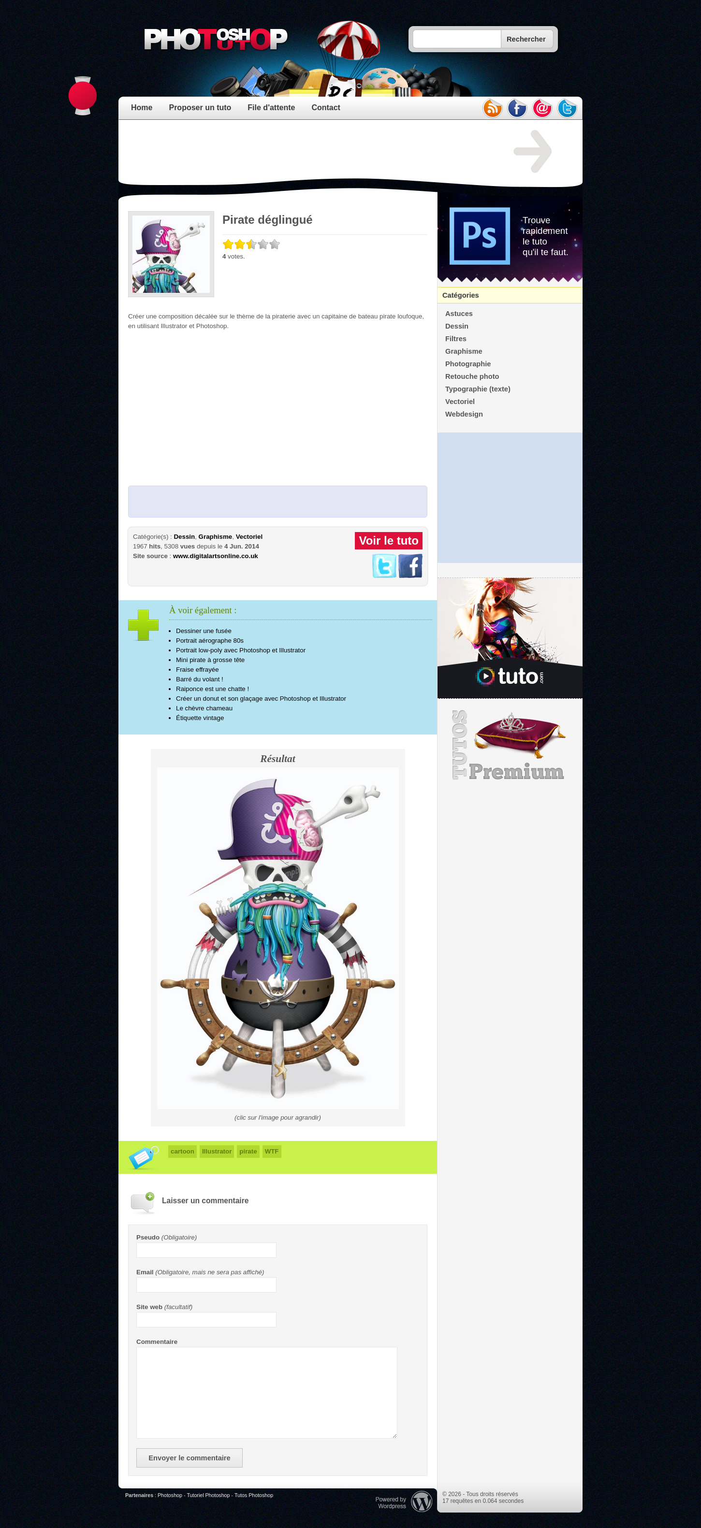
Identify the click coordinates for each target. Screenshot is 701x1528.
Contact (325, 107)
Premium (510, 745)
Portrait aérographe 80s (210, 640)
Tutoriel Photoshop (208, 1495)
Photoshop (170, 1495)
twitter (567, 108)
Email (145, 1272)
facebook (517, 108)
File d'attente (271, 107)
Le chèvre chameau (204, 708)
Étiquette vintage (200, 717)
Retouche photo (472, 376)
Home (141, 107)
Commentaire (156, 1341)
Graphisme (216, 536)
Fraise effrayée (197, 669)
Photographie (468, 364)
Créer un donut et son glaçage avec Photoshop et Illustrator (261, 698)
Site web (149, 1307)
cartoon (182, 1151)
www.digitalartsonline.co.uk (215, 556)
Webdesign (464, 414)
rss (492, 108)
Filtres (456, 339)
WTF (272, 1151)
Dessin (184, 536)
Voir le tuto (389, 540)
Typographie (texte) (478, 389)
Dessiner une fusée (204, 630)
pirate (248, 1151)
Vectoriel (249, 536)
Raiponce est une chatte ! (212, 688)
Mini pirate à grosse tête (210, 659)
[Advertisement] (304, 151)
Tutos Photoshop (253, 1495)
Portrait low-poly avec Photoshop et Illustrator (241, 650)
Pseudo (148, 1237)
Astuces (459, 313)
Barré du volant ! (199, 679)
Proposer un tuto (200, 107)
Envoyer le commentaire (189, 1458)
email (542, 108)
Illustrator (217, 1151)
